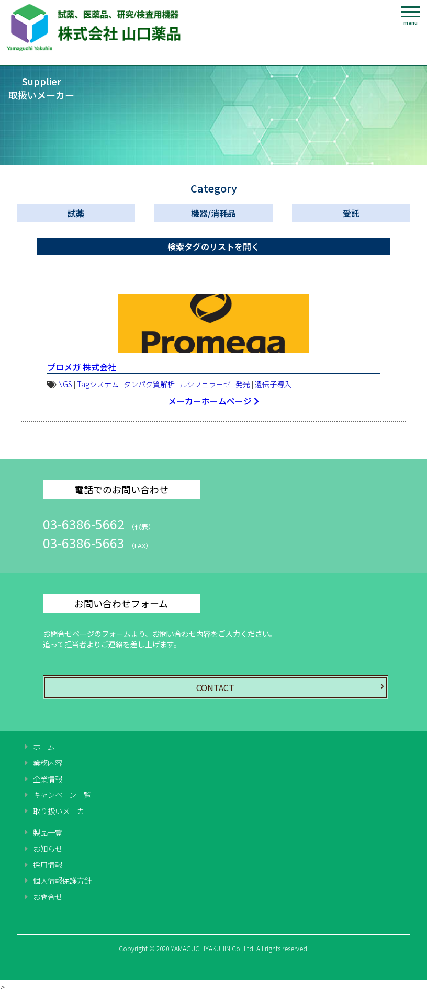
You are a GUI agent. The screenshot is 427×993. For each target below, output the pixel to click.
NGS (65, 384)
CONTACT (215, 687)
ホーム (44, 746)
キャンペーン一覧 (62, 794)
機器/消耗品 (213, 213)
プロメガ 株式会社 (81, 366)
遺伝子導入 (273, 384)
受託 (351, 213)
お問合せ (47, 897)
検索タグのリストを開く (213, 246)
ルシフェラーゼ (205, 384)
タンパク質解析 (149, 384)
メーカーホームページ (213, 400)
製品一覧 (47, 832)
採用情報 (47, 865)
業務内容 (47, 763)
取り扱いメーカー (62, 811)
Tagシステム (98, 384)
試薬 (76, 213)
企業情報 (47, 779)
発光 (242, 384)
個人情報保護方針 (62, 880)
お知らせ (47, 848)
